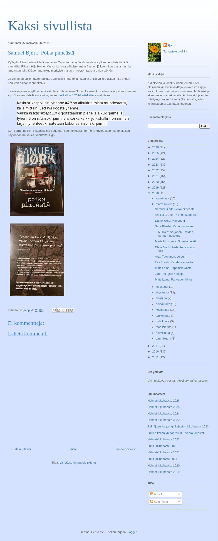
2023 (156, 164)
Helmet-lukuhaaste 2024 (164, 413)
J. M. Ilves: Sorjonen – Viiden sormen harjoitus (174, 233)
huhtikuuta (163, 321)
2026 (156, 147)
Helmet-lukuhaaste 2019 (164, 472)
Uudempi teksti (21, 449)
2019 (156, 187)
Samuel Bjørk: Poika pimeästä (174, 209)
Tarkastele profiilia (175, 51)
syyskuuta (163, 292)
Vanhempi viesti (126, 449)
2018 (156, 193)
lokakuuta (162, 286)
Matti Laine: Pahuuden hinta (173, 279)
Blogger (131, 532)
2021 (156, 176)
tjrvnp (172, 45)
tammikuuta (164, 338)
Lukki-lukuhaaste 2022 (162, 446)
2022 (156, 170)
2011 (156, 357)
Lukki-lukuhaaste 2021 (162, 459)
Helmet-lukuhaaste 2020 (164, 465)
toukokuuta (163, 315)
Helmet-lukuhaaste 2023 (164, 420)
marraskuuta (164, 204)
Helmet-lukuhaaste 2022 (164, 439)
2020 (156, 182)
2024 (156, 158)
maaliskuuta (164, 327)
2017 (156, 345)
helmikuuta (163, 333)
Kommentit (159, 501)
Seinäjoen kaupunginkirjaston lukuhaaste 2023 (178, 426)
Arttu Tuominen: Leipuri (170, 256)
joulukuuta (163, 198)
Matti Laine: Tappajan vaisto (173, 268)
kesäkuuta (163, 309)
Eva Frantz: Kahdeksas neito (174, 262)
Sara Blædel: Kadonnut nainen (175, 226)
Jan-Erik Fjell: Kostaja (169, 273)
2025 (156, 153)
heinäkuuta (163, 304)
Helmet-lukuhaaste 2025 (164, 407)
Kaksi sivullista (50, 25)
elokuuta (162, 298)
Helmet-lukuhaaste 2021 (164, 452)
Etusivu (73, 449)
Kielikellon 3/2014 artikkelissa (77, 95)
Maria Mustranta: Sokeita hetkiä (175, 241)
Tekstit (156, 494)
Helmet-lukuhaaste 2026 (164, 400)
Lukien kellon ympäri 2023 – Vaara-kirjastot (176, 433)
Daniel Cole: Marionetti (170, 220)
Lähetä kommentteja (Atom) (77, 462)
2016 (156, 351)
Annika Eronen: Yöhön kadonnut (176, 214)
